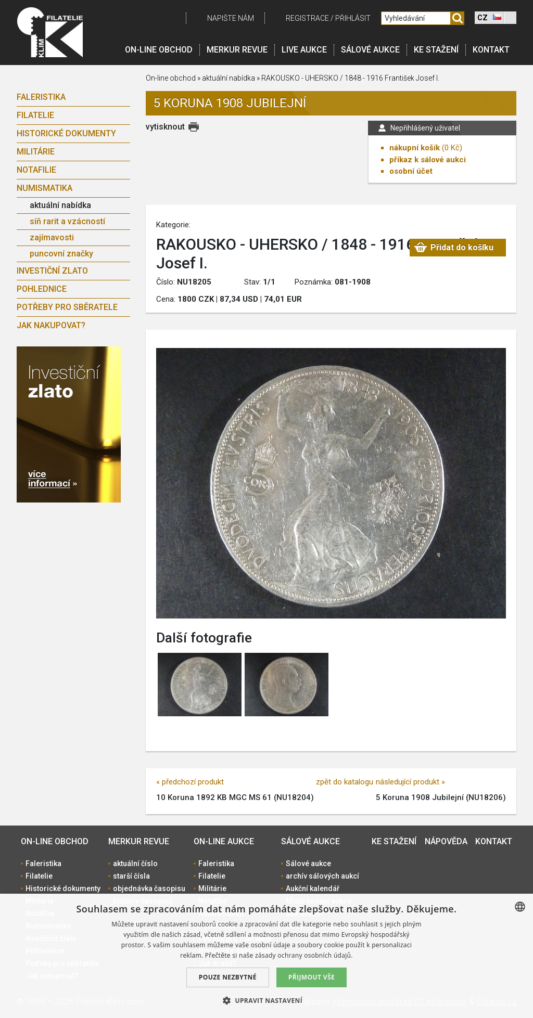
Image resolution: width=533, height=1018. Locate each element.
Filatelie (35, 115)
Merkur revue (237, 50)
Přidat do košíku (461, 247)
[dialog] (266, 956)
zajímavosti (52, 237)
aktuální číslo (135, 863)
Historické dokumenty (66, 133)
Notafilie (36, 170)
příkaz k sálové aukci (427, 159)
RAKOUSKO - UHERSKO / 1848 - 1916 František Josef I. (350, 78)
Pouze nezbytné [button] (228, 977)
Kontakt (491, 50)
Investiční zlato (52, 271)
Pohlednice (42, 289)
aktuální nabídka (60, 205)
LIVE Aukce (304, 50)
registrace (307, 18)
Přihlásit (353, 18)
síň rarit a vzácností (67, 221)
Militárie (36, 152)
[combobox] (520, 906)
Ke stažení (436, 50)
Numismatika (44, 188)
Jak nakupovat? (51, 325)
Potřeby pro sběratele (67, 307)
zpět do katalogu (344, 782)
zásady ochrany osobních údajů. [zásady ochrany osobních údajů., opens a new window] (304, 955)
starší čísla (131, 876)
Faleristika (41, 97)
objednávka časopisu (149, 888)
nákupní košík (414, 147)
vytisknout (165, 127)
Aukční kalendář (312, 888)
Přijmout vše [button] (311, 977)
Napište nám (230, 18)
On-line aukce (224, 841)
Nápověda (446, 841)
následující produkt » (410, 782)
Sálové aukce (370, 50)
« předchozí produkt (190, 782)
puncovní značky (61, 254)
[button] (266, 1000)
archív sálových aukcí (322, 876)
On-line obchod (159, 50)
